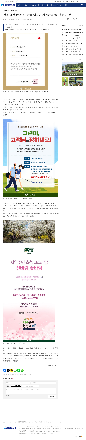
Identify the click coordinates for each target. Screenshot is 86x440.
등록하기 (52, 396)
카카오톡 (11, 370)
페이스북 (4, 370)
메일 (71, 19)
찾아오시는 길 (13, 422)
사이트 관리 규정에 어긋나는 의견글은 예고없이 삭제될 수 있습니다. (22, 389)
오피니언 (59, 5)
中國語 (67, 1)
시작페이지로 (6, 1)
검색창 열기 (84, 5)
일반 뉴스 (34, 5)
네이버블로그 (15, 370)
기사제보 (56, 422)
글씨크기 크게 (79, 19)
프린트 (73, 19)
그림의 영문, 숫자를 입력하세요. (30, 386)
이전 (29, 405)
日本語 (63, 1)
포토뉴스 (64, 59)
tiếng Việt (71, 1)
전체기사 (20, 5)
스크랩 (76, 19)
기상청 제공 (18, 1)
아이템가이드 (14, 11)
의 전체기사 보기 (50, 365)
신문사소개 (5, 422)
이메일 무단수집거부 (48, 422)
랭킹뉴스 (64, 26)
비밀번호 (34, 382)
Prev (64, 69)
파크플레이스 (65, 5)
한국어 (55, 1)
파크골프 (47, 5)
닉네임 (7, 382)
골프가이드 (41, 5)
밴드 (22, 370)
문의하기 (62, 422)
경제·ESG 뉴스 (27, 5)
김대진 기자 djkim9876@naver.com (11, 19)
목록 (68, 19)
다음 (33, 405)
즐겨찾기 (12, 1)
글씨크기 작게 (82, 19)
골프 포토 (53, 5)
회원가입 (77, 1)
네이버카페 (18, 370)
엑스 (8, 370)
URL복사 (65, 19)
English (59, 1)
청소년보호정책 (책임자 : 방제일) (34, 422)
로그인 (81, 1)
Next (81, 69)
